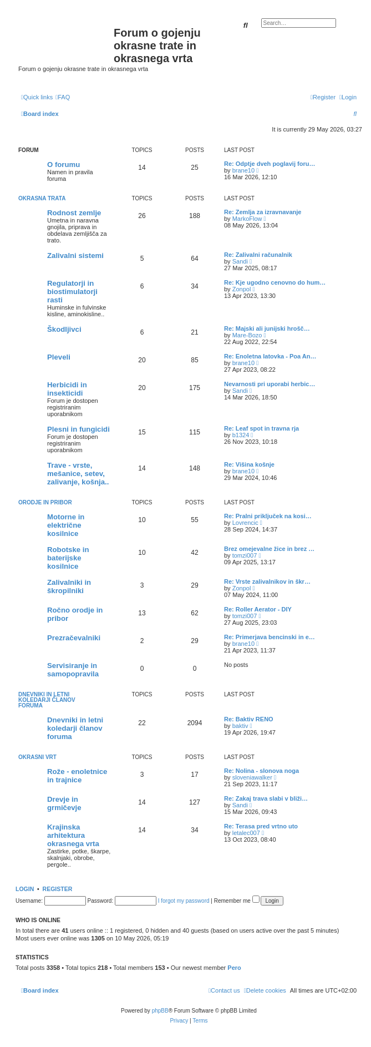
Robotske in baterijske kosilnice (68, 557)
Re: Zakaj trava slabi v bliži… (266, 798)
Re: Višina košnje (249, 464)
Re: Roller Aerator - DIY (258, 609)
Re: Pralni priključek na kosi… (268, 516)
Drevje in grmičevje (64, 803)
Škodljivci (64, 329)
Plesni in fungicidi (78, 429)
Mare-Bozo (247, 335)
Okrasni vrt (37, 757)
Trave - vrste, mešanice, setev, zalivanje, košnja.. (78, 473)
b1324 (241, 435)
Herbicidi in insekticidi (67, 389)
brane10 (243, 170)
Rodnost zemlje (74, 213)
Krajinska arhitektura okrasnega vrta (73, 835)
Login (25, 889)
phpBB (160, 1011)
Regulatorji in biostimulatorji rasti (72, 291)
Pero (234, 967)
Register (58, 889)
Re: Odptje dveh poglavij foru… (269, 163)
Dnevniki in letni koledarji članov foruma (46, 700)
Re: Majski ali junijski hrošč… (267, 328)
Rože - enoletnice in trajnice (77, 775)
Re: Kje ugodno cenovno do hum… (275, 282)
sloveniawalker (252, 777)
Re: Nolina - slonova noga (261, 770)
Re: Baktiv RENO (248, 719)
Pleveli (58, 357)
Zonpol (241, 289)
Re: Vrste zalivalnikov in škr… (267, 581)
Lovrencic (245, 522)
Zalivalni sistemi (75, 255)
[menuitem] (62, 97)
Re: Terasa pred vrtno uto (261, 826)
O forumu (63, 164)
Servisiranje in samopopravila (73, 669)
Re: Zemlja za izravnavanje (262, 212)
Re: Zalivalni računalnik (258, 254)
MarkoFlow (247, 218)
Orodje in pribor (45, 502)
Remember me (237, 901)
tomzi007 (244, 555)
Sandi (240, 261)
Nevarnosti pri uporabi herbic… (269, 384)
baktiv (240, 725)
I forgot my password (184, 901)
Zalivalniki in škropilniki (69, 586)
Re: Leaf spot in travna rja (261, 428)
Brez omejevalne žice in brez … (269, 548)
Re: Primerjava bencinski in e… (269, 637)
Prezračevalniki (73, 638)
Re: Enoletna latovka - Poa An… (270, 356)
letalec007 (246, 832)
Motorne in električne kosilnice (65, 525)
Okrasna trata (41, 198)
